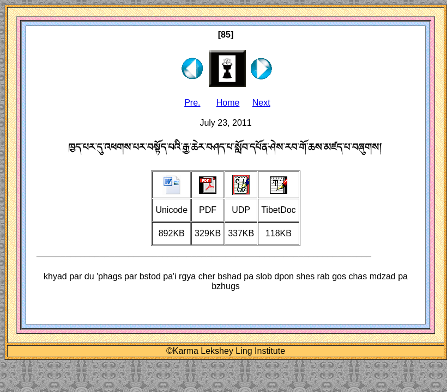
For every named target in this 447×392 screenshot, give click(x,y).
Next (261, 102)
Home (228, 102)
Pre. (192, 102)
